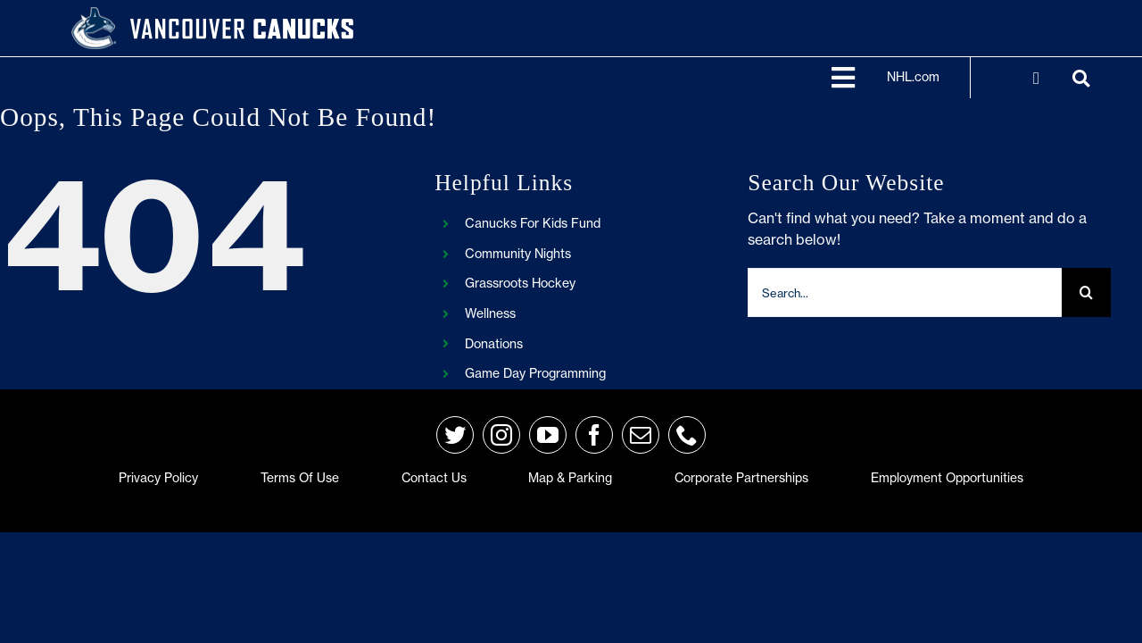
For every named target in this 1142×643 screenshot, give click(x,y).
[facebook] (594, 435)
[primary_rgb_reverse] (93, 14)
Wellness (490, 313)
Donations (494, 344)
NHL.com (913, 77)
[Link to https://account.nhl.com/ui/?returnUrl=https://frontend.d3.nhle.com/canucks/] (1036, 79)
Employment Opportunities (947, 478)
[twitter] (455, 435)
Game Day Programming (535, 373)
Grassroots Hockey (520, 283)
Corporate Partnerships (741, 478)
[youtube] (548, 435)
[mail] (640, 435)
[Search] (1086, 292)
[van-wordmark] (241, 18)
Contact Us (434, 478)
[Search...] (905, 292)
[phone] (687, 435)
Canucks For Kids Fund (532, 223)
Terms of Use (300, 478)
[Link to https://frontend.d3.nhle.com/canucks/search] (1080, 79)
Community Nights (518, 254)
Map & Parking (570, 478)
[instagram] (501, 435)
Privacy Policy (158, 478)
